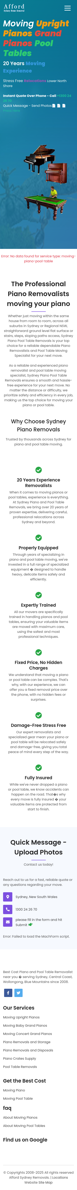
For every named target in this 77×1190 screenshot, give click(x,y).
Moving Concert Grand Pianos (27, 1033)
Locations (60, 1177)
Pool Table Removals (20, 1066)
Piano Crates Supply (19, 1058)
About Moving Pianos (20, 1117)
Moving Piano (14, 1090)
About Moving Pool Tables (24, 1125)
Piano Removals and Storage (27, 1042)
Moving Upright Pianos (21, 1017)
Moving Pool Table (18, 1098)
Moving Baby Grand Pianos (25, 1025)
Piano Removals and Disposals (28, 1050)
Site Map (45, 1182)
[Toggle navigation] (67, 8)
